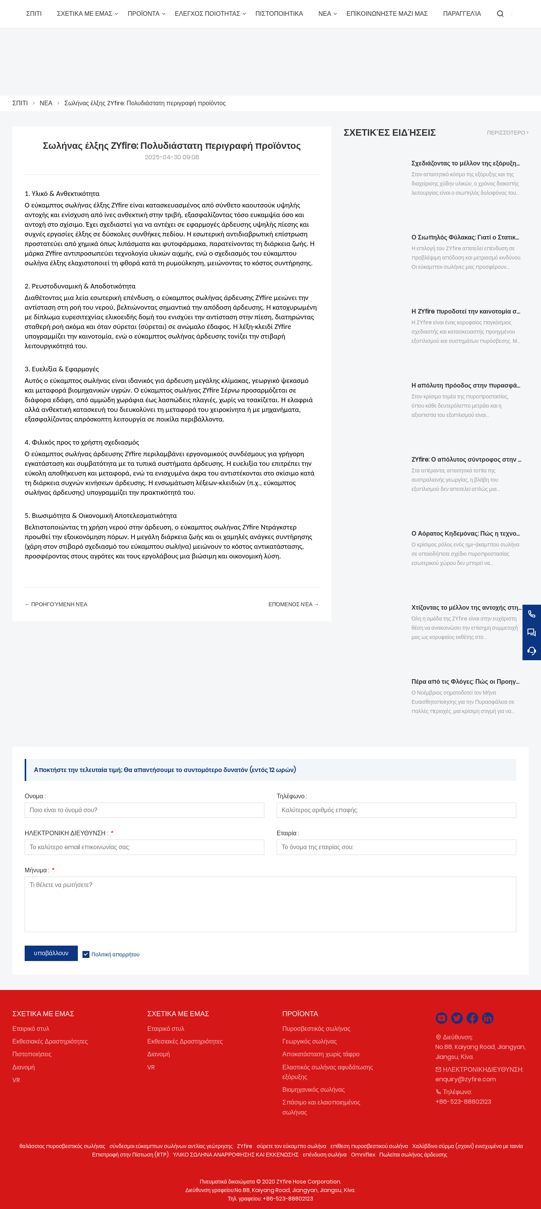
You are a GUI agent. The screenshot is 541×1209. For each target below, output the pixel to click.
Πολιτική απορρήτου (116, 954)
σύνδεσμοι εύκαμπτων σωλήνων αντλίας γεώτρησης (171, 1146)
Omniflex (363, 1154)
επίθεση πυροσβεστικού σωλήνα (369, 1146)
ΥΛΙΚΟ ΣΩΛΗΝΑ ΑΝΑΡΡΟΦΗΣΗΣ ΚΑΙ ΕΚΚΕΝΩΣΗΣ (236, 1154)
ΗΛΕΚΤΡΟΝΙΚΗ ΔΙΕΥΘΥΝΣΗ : (69, 834)
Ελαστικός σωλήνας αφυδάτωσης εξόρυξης (327, 1072)
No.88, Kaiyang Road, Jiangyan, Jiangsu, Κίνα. (480, 1051)
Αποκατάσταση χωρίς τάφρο (321, 1054)
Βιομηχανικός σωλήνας (313, 1089)
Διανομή (23, 1067)
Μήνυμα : (39, 871)
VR (16, 1080)
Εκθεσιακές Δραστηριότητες (50, 1041)
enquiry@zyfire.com (465, 1079)
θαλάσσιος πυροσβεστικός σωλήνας (63, 1146)
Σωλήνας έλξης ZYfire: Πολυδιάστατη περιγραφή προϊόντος (145, 103)
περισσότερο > (508, 133)
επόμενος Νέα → (294, 604)
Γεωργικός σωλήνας (309, 1041)
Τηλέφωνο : (292, 797)
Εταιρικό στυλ (30, 1028)
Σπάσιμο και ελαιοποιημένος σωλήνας (321, 1107)
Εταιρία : (288, 834)
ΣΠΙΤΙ (20, 103)
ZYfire (244, 1146)
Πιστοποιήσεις (32, 1054)
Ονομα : (35, 797)
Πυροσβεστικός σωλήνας (316, 1028)
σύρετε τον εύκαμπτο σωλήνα (291, 1146)
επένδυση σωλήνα (325, 1154)
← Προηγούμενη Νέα (56, 604)
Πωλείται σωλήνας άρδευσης (414, 1154)
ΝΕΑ (46, 103)
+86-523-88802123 (463, 1101)
